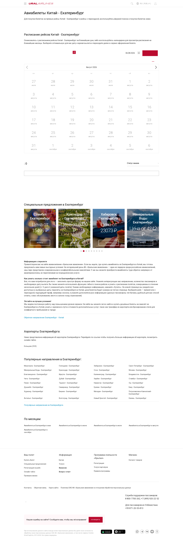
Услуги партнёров (101, 467)
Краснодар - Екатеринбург (69, 370)
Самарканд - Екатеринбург (69, 387)
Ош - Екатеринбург (136, 383)
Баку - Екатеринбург (136, 387)
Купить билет (29, 460)
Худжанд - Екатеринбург (33, 391)
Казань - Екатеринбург (137, 398)
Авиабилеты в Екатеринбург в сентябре (35, 431)
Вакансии (63, 468)
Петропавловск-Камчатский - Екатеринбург (140, 392)
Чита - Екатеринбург (32, 379)
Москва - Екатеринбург (138, 370)
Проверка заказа (30, 476)
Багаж (61, 460)
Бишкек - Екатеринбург (68, 391)
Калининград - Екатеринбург (105, 374)
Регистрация (99, 463)
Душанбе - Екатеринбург (33, 387)
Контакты (28, 488)
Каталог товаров (135, 460)
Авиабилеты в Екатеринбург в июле (108, 425)
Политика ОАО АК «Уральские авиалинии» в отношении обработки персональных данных (96, 488)
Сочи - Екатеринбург (102, 370)
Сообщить (95, 519)
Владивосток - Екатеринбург (140, 374)
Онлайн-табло (29, 472)
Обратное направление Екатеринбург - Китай (44, 317)
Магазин (133, 455)
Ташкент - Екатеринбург (68, 383)
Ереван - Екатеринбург (103, 387)
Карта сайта (53, 488)
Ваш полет (29, 455)
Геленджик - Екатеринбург (69, 366)
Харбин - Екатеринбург (103, 379)
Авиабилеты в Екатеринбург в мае (37, 425)
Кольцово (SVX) (30, 346)
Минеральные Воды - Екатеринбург (38, 370)
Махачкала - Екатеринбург (34, 366)
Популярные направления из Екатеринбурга (43, 405)
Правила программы (102, 471)
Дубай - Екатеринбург (67, 379)
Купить (40, 242)
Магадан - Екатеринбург (103, 391)
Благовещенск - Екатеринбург (35, 374)
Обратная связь (40, 488)
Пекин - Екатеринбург (32, 383)
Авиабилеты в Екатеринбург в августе (143, 425)
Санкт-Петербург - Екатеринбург (141, 366)
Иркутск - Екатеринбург (68, 374)
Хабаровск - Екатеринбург (104, 366)
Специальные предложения (35, 464)
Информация (65, 455)
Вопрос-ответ (65, 472)
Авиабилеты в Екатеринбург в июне (73, 425)
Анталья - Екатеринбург (33, 398)
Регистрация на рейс (32, 468)
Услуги (61, 464)
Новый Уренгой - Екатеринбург (106, 398)
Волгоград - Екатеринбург (69, 398)
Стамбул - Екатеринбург (138, 379)
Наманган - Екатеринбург (104, 383)
